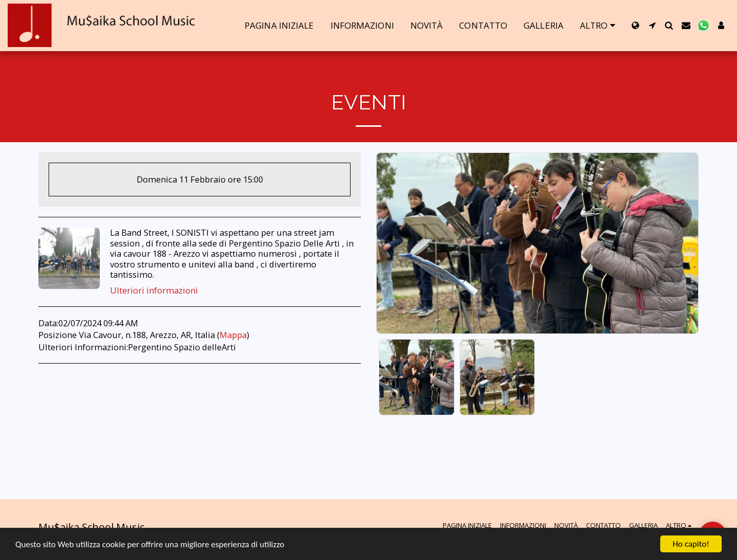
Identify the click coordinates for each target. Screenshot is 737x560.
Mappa (233, 335)
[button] (652, 25)
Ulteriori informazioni (154, 290)
